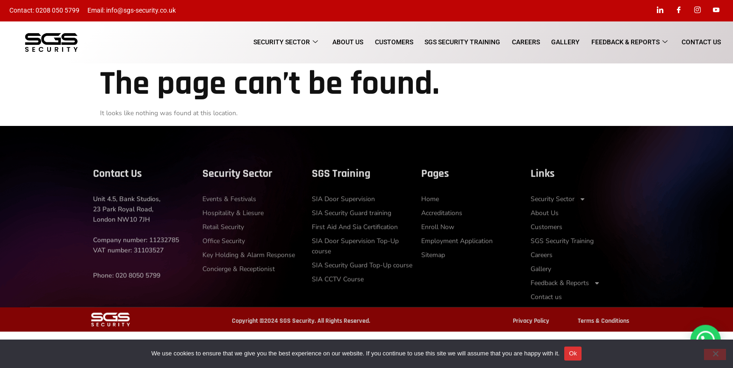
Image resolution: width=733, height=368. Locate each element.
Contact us (701, 42)
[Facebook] (679, 11)
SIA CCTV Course (338, 300)
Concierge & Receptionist (238, 289)
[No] (715, 354)
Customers (395, 42)
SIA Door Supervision (343, 219)
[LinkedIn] (660, 11)
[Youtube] (716, 11)
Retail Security (223, 247)
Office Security (223, 261)
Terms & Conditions (603, 321)
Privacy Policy (531, 321)
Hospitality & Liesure (233, 233)
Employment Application (457, 261)
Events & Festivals (229, 219)
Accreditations (441, 233)
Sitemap (433, 275)
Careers (527, 42)
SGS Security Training (464, 42)
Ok (573, 353)
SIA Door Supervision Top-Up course (355, 267)
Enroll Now (437, 247)
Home (430, 219)
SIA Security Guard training (351, 233)
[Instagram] (697, 11)
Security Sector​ (288, 42)
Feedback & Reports (630, 42)
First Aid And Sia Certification (355, 247)
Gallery (566, 42)
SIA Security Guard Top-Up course (362, 286)
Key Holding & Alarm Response (248, 275)
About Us (349, 42)
